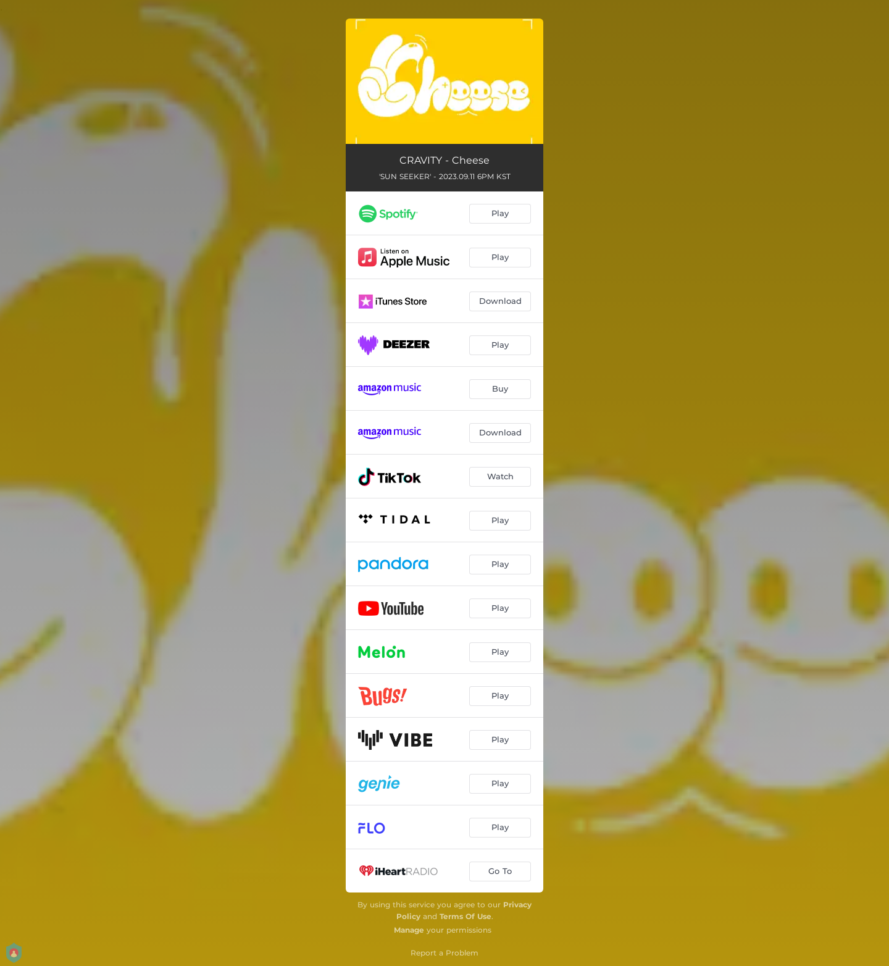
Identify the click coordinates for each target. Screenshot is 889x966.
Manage (409, 929)
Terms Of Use (465, 916)
